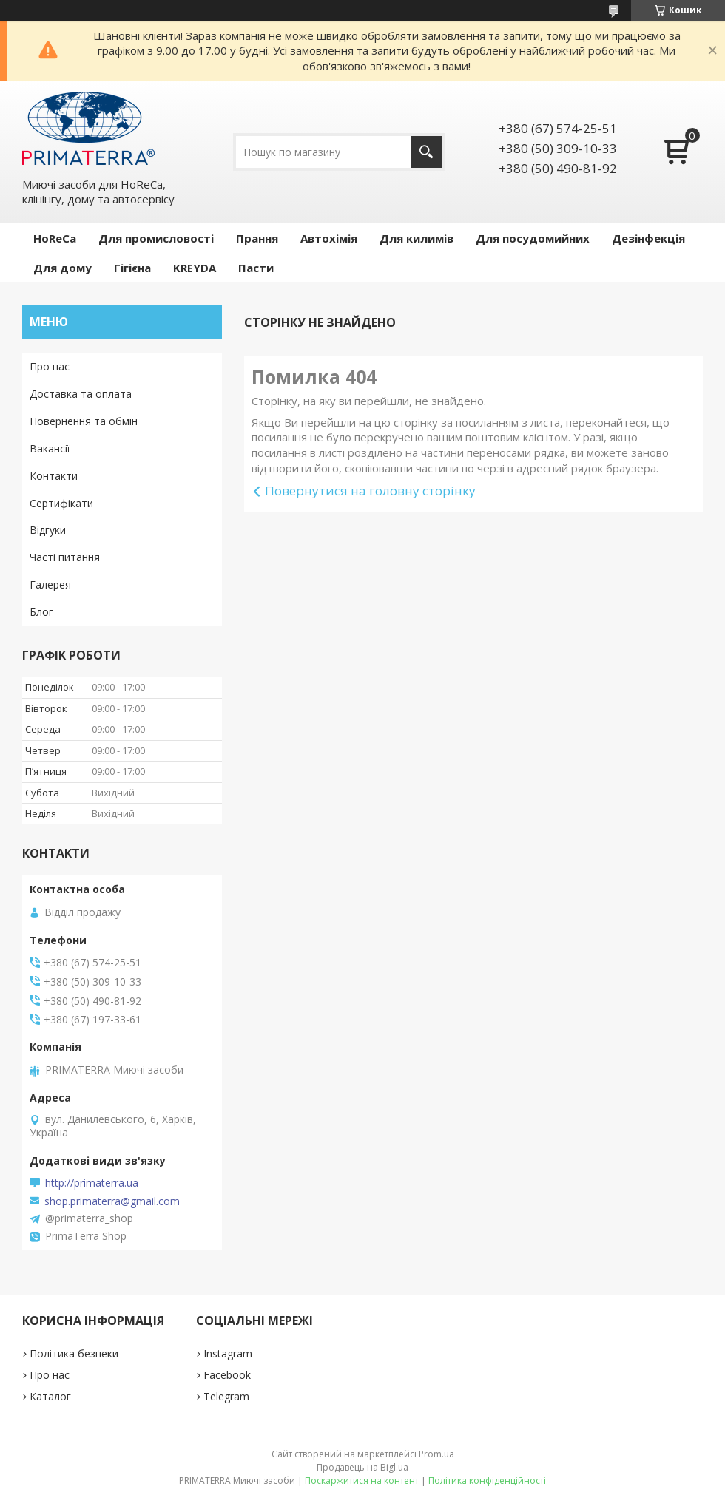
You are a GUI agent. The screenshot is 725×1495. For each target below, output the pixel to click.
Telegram (226, 1396)
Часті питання (65, 557)
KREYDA (194, 267)
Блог (41, 612)
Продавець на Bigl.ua (362, 1467)
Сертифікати (61, 503)
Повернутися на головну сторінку (370, 490)
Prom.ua (436, 1454)
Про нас (50, 366)
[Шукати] (426, 152)
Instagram (227, 1353)
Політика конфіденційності (487, 1480)
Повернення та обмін (84, 421)
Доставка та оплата (81, 394)
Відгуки (48, 530)
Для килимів (416, 238)
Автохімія (328, 238)
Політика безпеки (74, 1353)
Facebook (227, 1375)
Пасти (256, 267)
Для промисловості (156, 238)
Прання (257, 238)
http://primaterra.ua (91, 1183)
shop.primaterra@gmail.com (112, 1201)
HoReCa (54, 238)
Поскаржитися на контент (362, 1480)
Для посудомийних (533, 238)
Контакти (54, 476)
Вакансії (50, 448)
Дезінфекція (648, 238)
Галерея (50, 584)
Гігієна (132, 267)
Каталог (50, 1396)
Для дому (62, 267)
